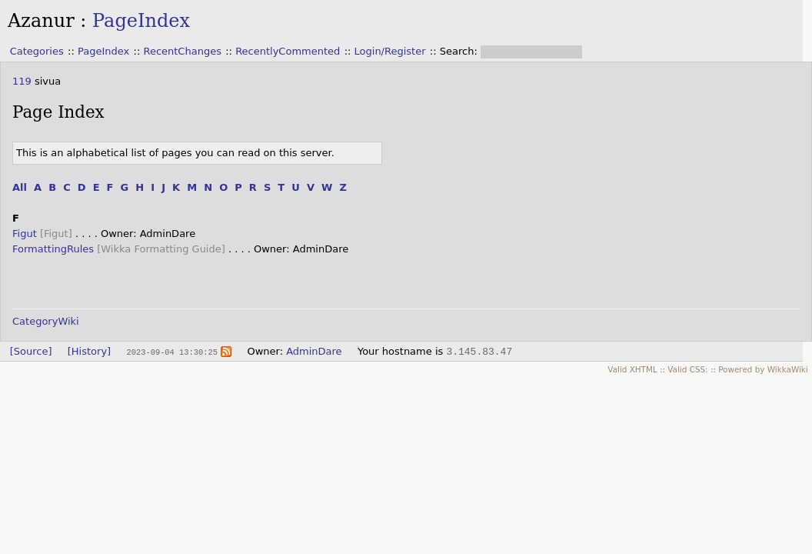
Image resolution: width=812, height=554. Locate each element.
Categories (37, 51)
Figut (24, 233)
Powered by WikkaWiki (763, 369)
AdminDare (313, 351)
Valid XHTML (632, 369)
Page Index (58, 112)
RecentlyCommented (287, 51)
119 (22, 81)
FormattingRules (53, 249)
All (19, 187)
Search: (460, 51)
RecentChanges (182, 51)
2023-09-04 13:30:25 (171, 351)
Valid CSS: (687, 369)
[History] (89, 351)
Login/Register (390, 51)
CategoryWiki (45, 321)
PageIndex (141, 21)
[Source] (31, 351)
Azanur (41, 21)
